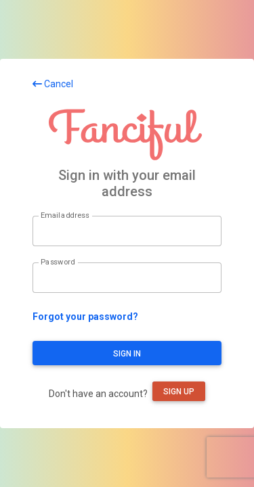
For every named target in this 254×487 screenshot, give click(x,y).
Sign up (178, 391)
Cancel (53, 83)
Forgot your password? (85, 316)
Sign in (127, 353)
